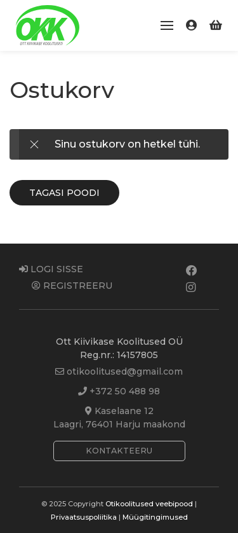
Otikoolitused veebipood (149, 503)
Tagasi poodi (64, 192)
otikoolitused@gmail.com (119, 371)
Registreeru (72, 285)
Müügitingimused (155, 517)
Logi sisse (51, 269)
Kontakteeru (119, 450)
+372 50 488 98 (119, 391)
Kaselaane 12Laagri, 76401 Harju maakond (119, 417)
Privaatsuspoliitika (84, 517)
